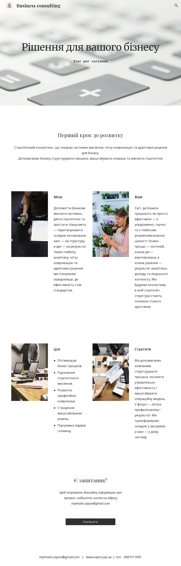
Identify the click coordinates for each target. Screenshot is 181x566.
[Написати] (90, 522)
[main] (90, 46)
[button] (176, 5)
